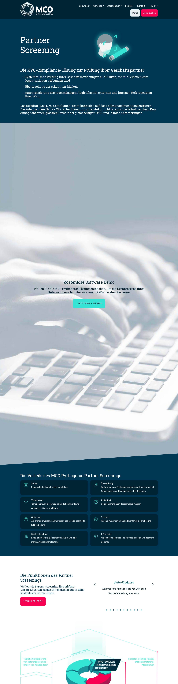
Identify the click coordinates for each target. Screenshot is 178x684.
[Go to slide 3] (113, 610)
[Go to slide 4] (117, 610)
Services (97, 5)
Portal (135, 13)
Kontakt (141, 5)
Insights (129, 5)
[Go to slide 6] (124, 610)
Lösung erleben (33, 601)
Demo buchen (149, 13)
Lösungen (84, 5)
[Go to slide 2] (110, 610)
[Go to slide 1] (106, 610)
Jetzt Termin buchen (89, 303)
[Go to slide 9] (134, 610)
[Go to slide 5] (120, 610)
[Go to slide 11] (141, 610)
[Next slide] (153, 584)
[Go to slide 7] (127, 610)
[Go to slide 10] (137, 610)
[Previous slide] (95, 584)
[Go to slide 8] (130, 610)
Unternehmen (113, 5)
